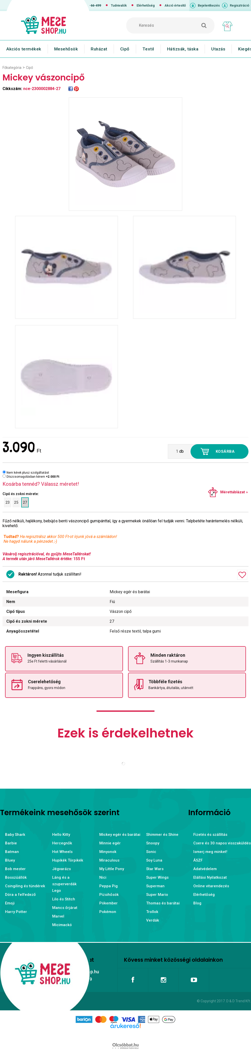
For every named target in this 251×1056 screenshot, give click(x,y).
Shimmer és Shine (162, 834)
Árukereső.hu (125, 1033)
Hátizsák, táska (183, 48)
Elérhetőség (146, 5)
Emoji (10, 903)
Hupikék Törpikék (67, 860)
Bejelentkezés (209, 5)
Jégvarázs (61, 869)
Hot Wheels (62, 851)
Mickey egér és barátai (119, 834)
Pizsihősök (109, 894)
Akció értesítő (175, 5)
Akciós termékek (23, 48)
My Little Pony (111, 869)
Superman (155, 886)
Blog (197, 903)
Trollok (152, 911)
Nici (102, 877)
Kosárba (225, 451)
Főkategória (12, 68)
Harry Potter (16, 911)
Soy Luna (154, 860)
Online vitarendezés (211, 886)
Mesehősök (66, 48)
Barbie (11, 843)
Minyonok (107, 851)
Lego (56, 890)
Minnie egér (110, 843)
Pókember (108, 903)
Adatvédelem (205, 869)
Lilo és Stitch (63, 899)
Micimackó (62, 925)
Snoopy (152, 843)
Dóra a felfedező (20, 894)
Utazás (218, 48)
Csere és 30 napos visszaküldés (222, 843)
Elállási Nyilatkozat (210, 877)
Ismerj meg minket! (210, 851)
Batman (12, 851)
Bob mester (15, 869)
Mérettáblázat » (234, 492)
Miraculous (109, 860)
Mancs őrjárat (64, 907)
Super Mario (157, 894)
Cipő (125, 48)
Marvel (58, 916)
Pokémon (107, 911)
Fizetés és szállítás (210, 834)
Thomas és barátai (163, 903)
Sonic (151, 851)
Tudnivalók (119, 5)
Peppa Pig (108, 886)
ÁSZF (198, 860)
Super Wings (157, 877)
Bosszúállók (16, 877)
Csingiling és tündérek (25, 886)
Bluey (10, 860)
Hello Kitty (61, 834)
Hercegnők (62, 843)
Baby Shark (15, 834)
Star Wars (155, 869)
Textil (148, 48)
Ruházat (99, 48)
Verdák (152, 920)
